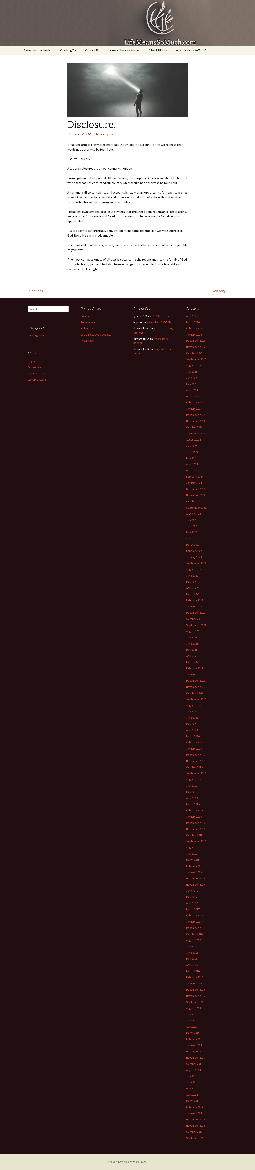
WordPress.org (37, 379)
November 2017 (195, 884)
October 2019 (194, 767)
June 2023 (192, 526)
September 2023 (196, 507)
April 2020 (192, 730)
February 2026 (194, 328)
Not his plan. (88, 340)
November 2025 (195, 347)
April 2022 (192, 588)
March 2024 (193, 470)
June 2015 (192, 1020)
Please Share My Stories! (125, 50)
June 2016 (192, 952)
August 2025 (193, 365)
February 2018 (194, 866)
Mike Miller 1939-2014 (159, 322)
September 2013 (196, 1138)
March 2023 (193, 544)
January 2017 (194, 921)
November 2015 (195, 996)
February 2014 (194, 1107)
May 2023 (191, 532)
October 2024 (194, 427)
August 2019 (193, 779)
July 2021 (191, 637)
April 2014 (192, 1094)
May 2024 (191, 458)
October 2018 (194, 835)
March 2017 (193, 909)
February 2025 (194, 402)
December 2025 (195, 340)
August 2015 (193, 1008)
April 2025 (192, 390)
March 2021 (193, 662)
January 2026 (194, 334)
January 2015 (194, 1045)
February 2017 (194, 915)
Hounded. (86, 316)
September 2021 (196, 625)
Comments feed (37, 373)
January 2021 (194, 674)
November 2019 (195, 761)
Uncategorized (108, 134)
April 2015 (192, 1026)
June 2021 (192, 643)
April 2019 (192, 798)
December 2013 (195, 1119)
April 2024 (192, 464)
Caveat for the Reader (38, 50)
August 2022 (193, 569)
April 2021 (192, 656)
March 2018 (193, 860)
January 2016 (194, 983)
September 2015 (196, 1002)
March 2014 (193, 1101)
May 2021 (191, 649)
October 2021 (194, 619)
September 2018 (196, 841)
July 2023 (191, 520)
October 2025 (194, 353)
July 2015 (191, 1014)
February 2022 (194, 600)
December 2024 (195, 415)
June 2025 (192, 378)
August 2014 (193, 1070)
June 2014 (192, 1082)
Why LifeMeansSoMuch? (191, 50)
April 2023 (192, 538)
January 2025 (194, 408)
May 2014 (191, 1088)
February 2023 (194, 551)
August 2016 (193, 940)
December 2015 (195, 989)
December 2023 (195, 489)
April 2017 (192, 903)
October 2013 (194, 1132)
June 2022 (192, 575)
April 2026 (192, 316)
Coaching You (68, 50)
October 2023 (194, 501)
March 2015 (193, 1033)
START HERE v (158, 50)
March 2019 (193, 804)
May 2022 (191, 582)
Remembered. (89, 322)
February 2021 (194, 668)
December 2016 (195, 928)
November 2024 (195, 421)
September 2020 (196, 699)
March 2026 (193, 322)
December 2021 (195, 612)
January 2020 (194, 748)
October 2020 (194, 693)
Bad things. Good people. (96, 334)
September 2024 (196, 433)
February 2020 (194, 742)
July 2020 (191, 711)
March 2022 (193, 594)
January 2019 (194, 816)
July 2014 (191, 1076)
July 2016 (191, 946)
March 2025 (193, 396)
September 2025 (196, 359)
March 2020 (193, 736)
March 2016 (193, 971)
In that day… (88, 328)
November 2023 (195, 495)
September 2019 (196, 773)
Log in (31, 361)
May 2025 (191, 384)
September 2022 (196, 563)
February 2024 (194, 476)
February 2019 (194, 810)
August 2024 (193, 439)
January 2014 (194, 1113)
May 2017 (191, 897)
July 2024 (191, 446)
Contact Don (93, 50)
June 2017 (192, 891)
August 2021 (193, 631)
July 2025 (191, 371)
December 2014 (195, 1051)
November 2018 (195, 829)
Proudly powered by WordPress (127, 1162)
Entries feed (35, 367)
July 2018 (191, 853)
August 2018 (193, 847)
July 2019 (191, 785)
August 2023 (193, 514)
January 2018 (194, 872)
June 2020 (192, 717)
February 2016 (194, 977)
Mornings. (34, 290)
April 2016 (192, 965)
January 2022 (194, 606)
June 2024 (192, 452)
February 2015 (194, 1039)
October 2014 (194, 1064)
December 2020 (195, 680)
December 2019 (195, 755)
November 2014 (195, 1057)
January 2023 (194, 557)
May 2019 (191, 792)
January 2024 (194, 483)
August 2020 (193, 705)
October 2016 (194, 934)
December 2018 (195, 823)
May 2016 (191, 958)
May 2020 (191, 724)
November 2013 (195, 1125)
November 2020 (195, 687)
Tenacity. (222, 290)
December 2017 (195, 878)
